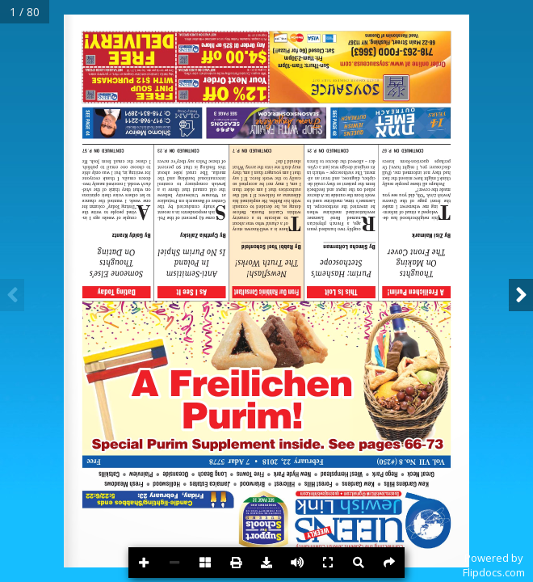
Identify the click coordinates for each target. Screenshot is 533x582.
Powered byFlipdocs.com (494, 565)
